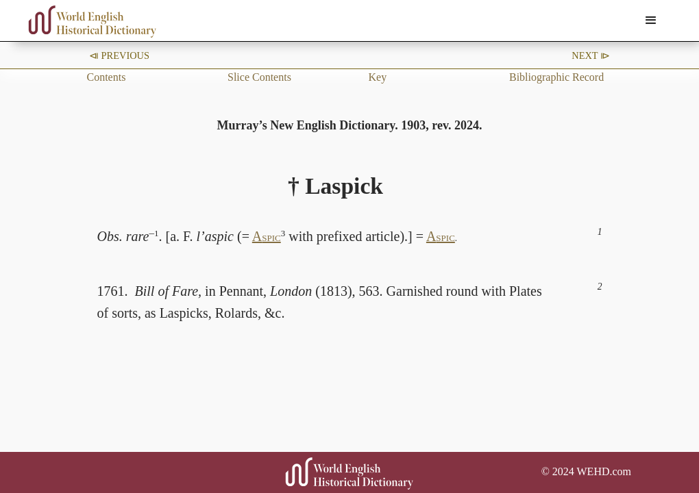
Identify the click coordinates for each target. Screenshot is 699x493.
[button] (651, 20)
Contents (106, 77)
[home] (92, 21)
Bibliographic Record (556, 77)
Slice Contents (259, 77)
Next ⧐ (591, 55)
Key (378, 77)
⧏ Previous (119, 55)
